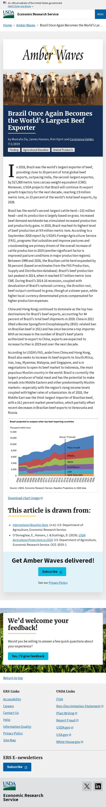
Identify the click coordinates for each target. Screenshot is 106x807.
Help (6, 720)
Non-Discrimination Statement (78, 706)
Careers (8, 706)
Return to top (13, 678)
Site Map (9, 740)
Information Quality (17, 726)
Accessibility (12, 699)
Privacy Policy (58, 583)
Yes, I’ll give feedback (28, 656)
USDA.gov (63, 727)
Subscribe (49, 571)
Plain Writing (65, 713)
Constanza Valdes (82, 139)
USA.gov (62, 735)
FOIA (59, 699)
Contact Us (11, 713)
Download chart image (24, 498)
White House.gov (68, 742)
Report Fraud (65, 720)
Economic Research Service (38, 14)
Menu (100, 14)
